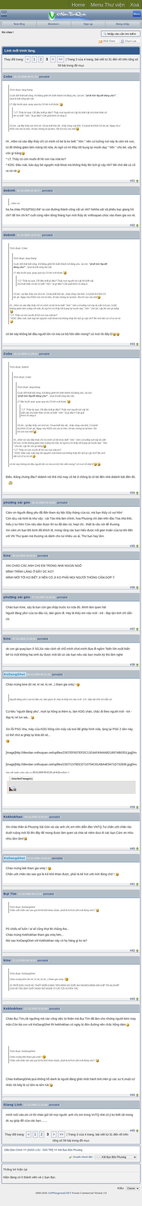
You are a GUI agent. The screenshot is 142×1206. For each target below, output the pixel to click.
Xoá (134, 5)
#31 (132, 180)
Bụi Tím (10, 893)
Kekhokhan (13, 816)
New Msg (19, 24)
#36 (132, 587)
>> (61, 59)
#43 (132, 998)
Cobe (8, 76)
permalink (44, 76)
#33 (132, 344)
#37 (132, 628)
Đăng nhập (122, 24)
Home (78, 5)
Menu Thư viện (108, 5)
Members (53, 24)
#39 (132, 807)
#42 (132, 950)
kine (7, 555)
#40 (132, 848)
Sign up (88, 24)
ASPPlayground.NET (59, 1192)
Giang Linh (13, 1104)
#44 (132, 1094)
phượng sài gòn (17, 502)
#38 (132, 664)
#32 (132, 225)
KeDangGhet (14, 674)
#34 (132, 492)
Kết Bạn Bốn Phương (70, 1150)
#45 (132, 1130)
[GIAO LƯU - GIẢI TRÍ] (40, 1150)
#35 (132, 546)
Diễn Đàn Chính (13, 1150)
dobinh (9, 190)
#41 (132, 884)
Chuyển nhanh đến (80, 1157)
